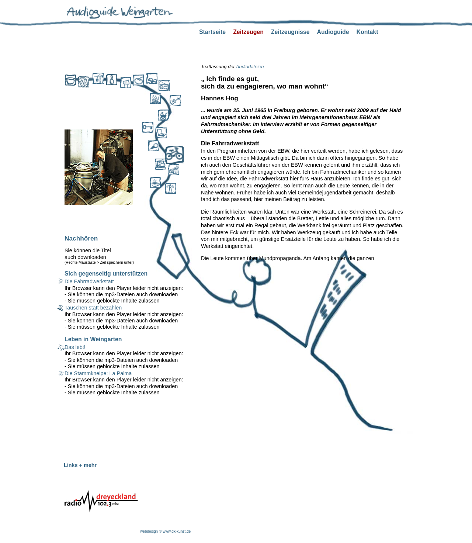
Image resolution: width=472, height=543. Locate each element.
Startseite (212, 32)
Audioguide (333, 32)
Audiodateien (250, 66)
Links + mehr (80, 465)
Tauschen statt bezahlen (93, 308)
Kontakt (367, 32)
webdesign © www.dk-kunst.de (165, 531)
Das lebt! (75, 347)
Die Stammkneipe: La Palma (98, 373)
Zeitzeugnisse (290, 32)
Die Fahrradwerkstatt (89, 281)
